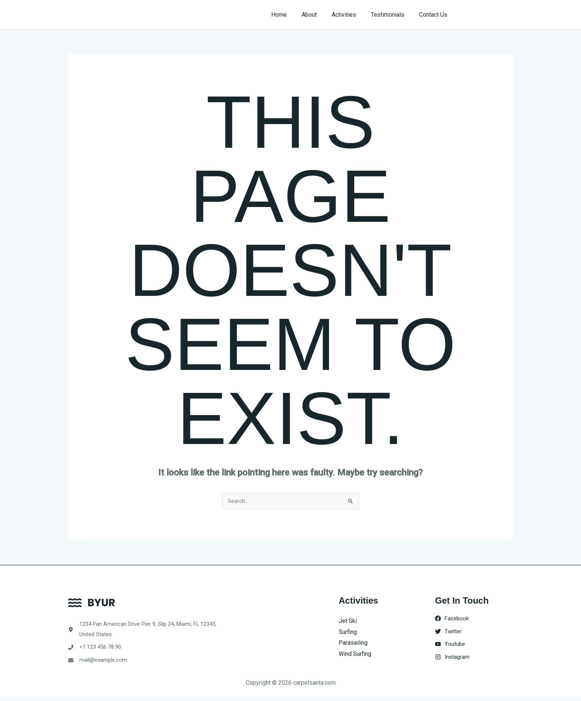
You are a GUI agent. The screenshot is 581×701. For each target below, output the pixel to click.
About (319, 14)
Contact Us (435, 14)
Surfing (348, 632)
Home (292, 14)
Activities (351, 14)
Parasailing (353, 643)
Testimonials (392, 14)
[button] (487, 15)
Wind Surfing (355, 654)
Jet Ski (348, 621)
